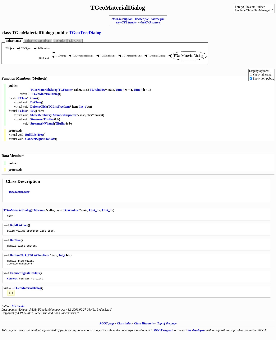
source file (157, 19)
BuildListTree (34, 134)
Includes (59, 40)
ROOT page (107, 329)
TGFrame (64, 89)
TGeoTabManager (19, 193)
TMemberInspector (63, 115)
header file (142, 19)
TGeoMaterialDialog (44, 89)
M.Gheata (18, 312)
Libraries (75, 40)
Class (33, 98)
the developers (196, 336)
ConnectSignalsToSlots (40, 138)
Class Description (23, 181)
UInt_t (120, 89)
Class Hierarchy (144, 329)
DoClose (35, 102)
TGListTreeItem (59, 106)
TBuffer (49, 119)
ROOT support (163, 336)
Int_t (82, 106)
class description (122, 19)
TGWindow (97, 89)
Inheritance (13, 40)
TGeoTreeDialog (85, 32)
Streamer (36, 119)
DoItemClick (38, 106)
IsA (32, 110)
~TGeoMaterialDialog (44, 94)
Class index (124, 329)
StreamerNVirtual (42, 123)
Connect (12, 284)
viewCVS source (150, 22)
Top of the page (167, 329)
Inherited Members (38, 40)
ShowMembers (40, 115)
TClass (22, 98)
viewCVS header (126, 22)
